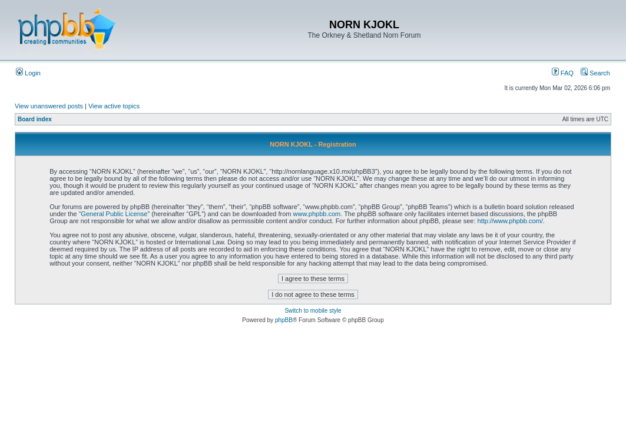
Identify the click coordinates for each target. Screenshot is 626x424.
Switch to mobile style (312, 310)
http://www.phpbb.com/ (510, 220)
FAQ (563, 73)
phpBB (284, 320)
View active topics (114, 106)
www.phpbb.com (317, 213)
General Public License (114, 213)
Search (595, 73)
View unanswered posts (49, 106)
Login (28, 73)
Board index (35, 119)
